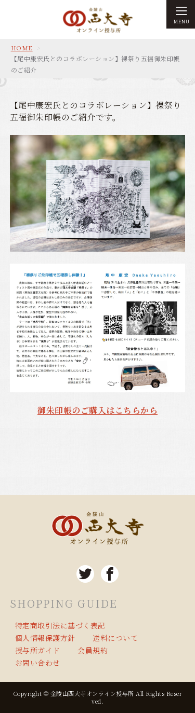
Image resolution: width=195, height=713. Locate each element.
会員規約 (92, 650)
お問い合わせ (37, 662)
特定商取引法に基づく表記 (60, 625)
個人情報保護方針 (45, 637)
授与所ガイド (37, 650)
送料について (115, 637)
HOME (22, 47)
